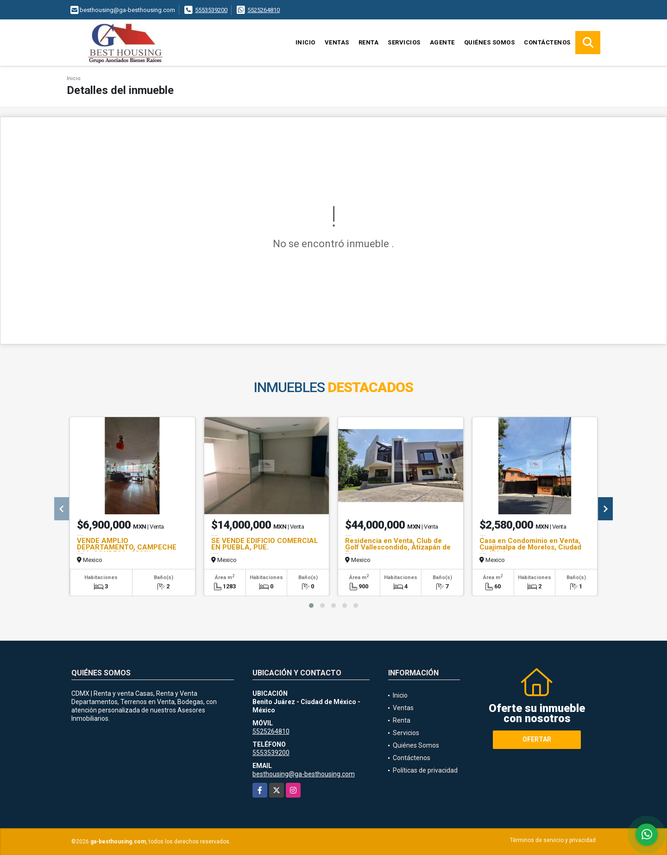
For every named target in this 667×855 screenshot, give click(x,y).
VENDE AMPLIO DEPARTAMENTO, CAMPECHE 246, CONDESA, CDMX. (126, 547)
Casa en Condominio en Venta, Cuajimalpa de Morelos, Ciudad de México (530, 547)
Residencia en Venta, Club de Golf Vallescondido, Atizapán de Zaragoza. (398, 547)
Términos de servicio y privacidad (553, 840)
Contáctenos (547, 42)
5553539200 (211, 9)
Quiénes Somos (489, 42)
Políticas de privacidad (425, 770)
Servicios (404, 42)
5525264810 (263, 9)
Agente (442, 42)
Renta (369, 42)
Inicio (305, 42)
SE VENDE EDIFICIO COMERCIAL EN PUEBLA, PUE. (264, 544)
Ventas (337, 42)
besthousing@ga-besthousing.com (303, 774)
